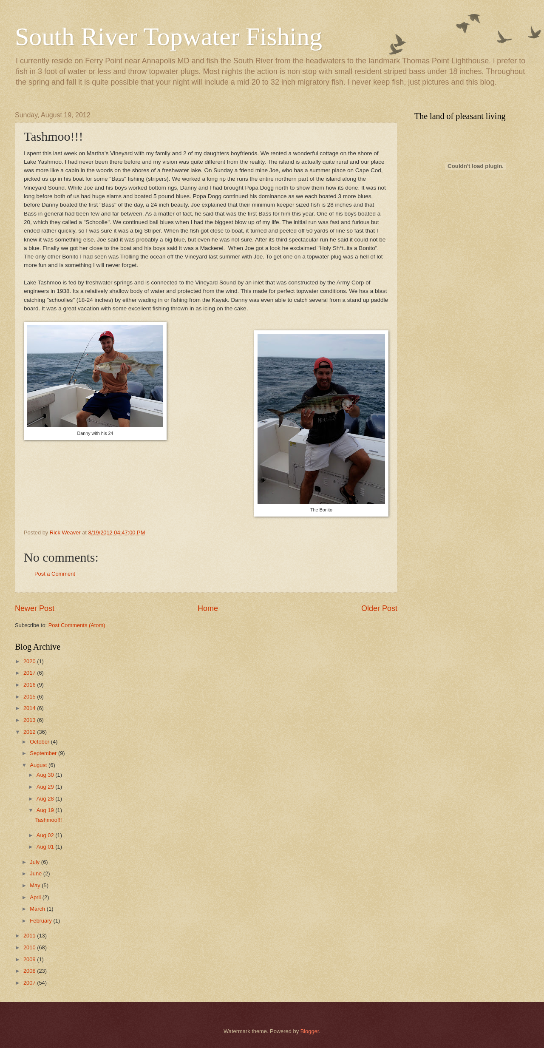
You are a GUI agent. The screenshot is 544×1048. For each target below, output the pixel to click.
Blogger (309, 1031)
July (35, 862)
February (41, 920)
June (36, 873)
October (40, 741)
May (36, 885)
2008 (30, 971)
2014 (30, 708)
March (38, 909)
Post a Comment (54, 574)
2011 (30, 935)
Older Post (379, 608)
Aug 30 (46, 775)
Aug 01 (46, 847)
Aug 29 (46, 787)
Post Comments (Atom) (76, 625)
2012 (30, 732)
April (36, 897)
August (39, 765)
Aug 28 (46, 798)
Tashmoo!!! (48, 820)
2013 (30, 720)
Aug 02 (46, 835)
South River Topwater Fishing (168, 37)
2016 (30, 685)
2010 (30, 947)
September (44, 753)
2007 (30, 983)
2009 (30, 959)
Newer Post (34, 608)
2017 (30, 673)
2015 (30, 696)
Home (208, 608)
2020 (30, 661)
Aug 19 (46, 810)
